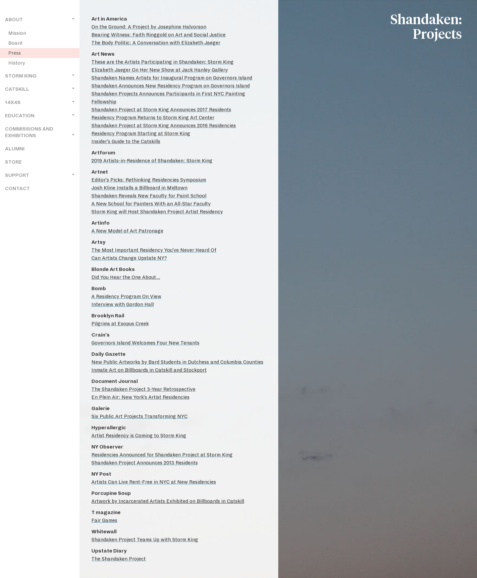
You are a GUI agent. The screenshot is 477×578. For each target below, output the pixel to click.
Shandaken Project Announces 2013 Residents (144, 462)
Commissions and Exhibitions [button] (40, 132)
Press (14, 53)
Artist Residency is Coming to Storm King (138, 435)
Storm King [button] (40, 76)
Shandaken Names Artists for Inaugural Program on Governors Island (171, 77)
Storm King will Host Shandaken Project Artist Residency (157, 211)
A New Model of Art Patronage (127, 231)
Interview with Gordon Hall (122, 304)
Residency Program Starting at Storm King (140, 133)
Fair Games (104, 520)
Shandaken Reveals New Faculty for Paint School (148, 195)
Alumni (15, 148)
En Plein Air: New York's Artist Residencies (140, 397)
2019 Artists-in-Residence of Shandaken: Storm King (151, 160)
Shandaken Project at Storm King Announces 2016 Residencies (163, 125)
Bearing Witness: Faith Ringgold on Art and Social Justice (158, 34)
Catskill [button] (40, 89)
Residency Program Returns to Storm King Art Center (152, 117)
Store (13, 162)
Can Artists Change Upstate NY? (129, 258)
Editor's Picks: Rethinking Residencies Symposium (148, 180)
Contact (17, 188)
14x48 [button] (40, 102)
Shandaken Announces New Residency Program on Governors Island (170, 85)
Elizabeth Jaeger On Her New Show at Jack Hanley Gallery (159, 70)
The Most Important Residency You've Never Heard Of (153, 250)
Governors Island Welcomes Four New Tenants (145, 342)
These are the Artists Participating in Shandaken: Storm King (162, 62)
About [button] (40, 19)
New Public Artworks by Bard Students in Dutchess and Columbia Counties (177, 362)
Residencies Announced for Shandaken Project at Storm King (162, 454)
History (16, 63)
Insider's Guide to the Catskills (125, 141)
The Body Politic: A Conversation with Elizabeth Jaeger (155, 42)
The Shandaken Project (118, 558)
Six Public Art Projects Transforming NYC (139, 416)
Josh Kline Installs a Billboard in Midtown (139, 187)
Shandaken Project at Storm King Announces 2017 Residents (161, 109)
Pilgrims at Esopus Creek (120, 323)
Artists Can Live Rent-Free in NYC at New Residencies (153, 482)
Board (15, 43)
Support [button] (40, 175)
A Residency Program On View (126, 296)
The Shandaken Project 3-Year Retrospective (143, 389)
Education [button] (40, 115)
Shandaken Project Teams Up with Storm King (144, 539)
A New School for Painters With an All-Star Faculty (151, 203)
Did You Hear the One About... (125, 277)
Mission (17, 33)
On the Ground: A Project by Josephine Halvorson (148, 26)
